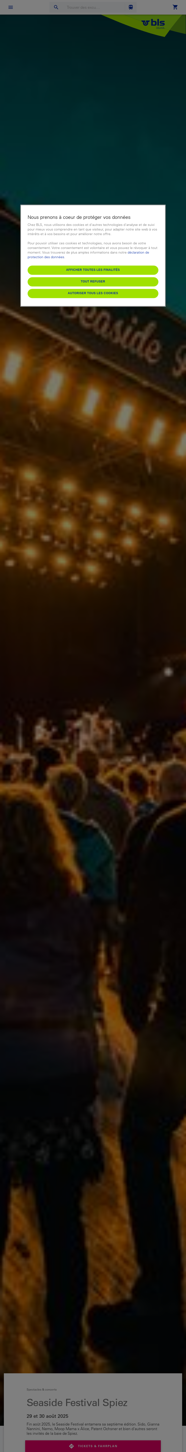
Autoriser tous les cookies (93, 293)
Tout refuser (93, 281)
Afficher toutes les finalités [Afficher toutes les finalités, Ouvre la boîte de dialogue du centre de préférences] (93, 270)
